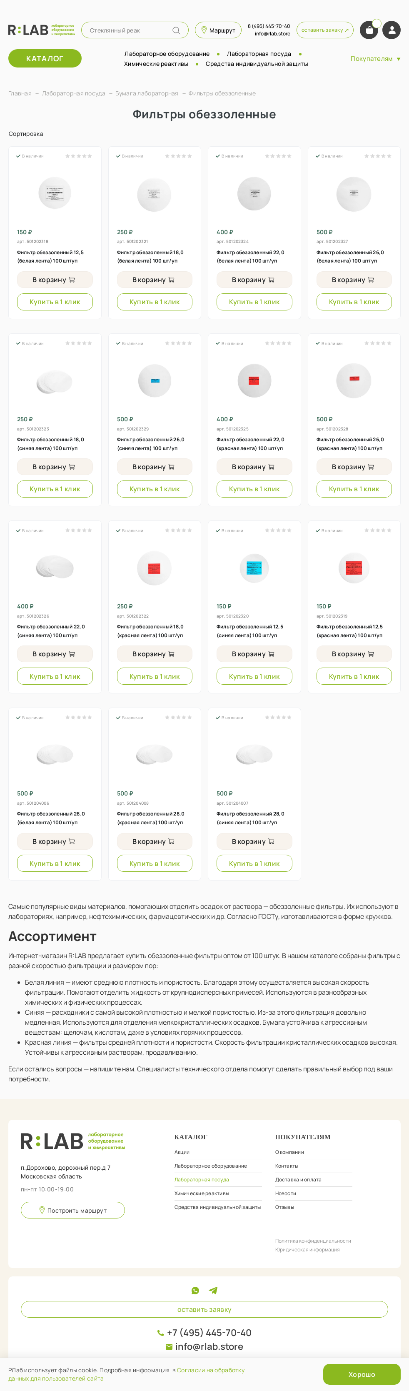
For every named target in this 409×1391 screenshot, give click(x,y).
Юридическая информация (307, 1249)
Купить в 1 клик (55, 301)
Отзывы (284, 1207)
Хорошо (362, 1374)
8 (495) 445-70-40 (269, 26)
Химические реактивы (156, 64)
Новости (286, 1193)
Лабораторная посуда (259, 54)
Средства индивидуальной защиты (257, 64)
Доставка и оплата (298, 1179)
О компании (289, 1152)
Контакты (287, 1165)
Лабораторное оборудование (167, 54)
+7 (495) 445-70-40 (209, 1332)
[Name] (176, 31)
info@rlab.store (209, 1346)
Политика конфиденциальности (313, 1240)
